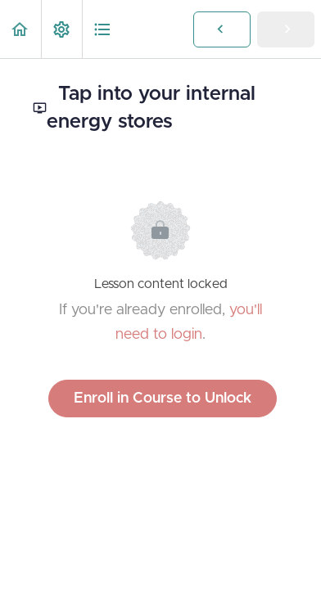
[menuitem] (61, 29)
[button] (20, 29)
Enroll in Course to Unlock (162, 398)
